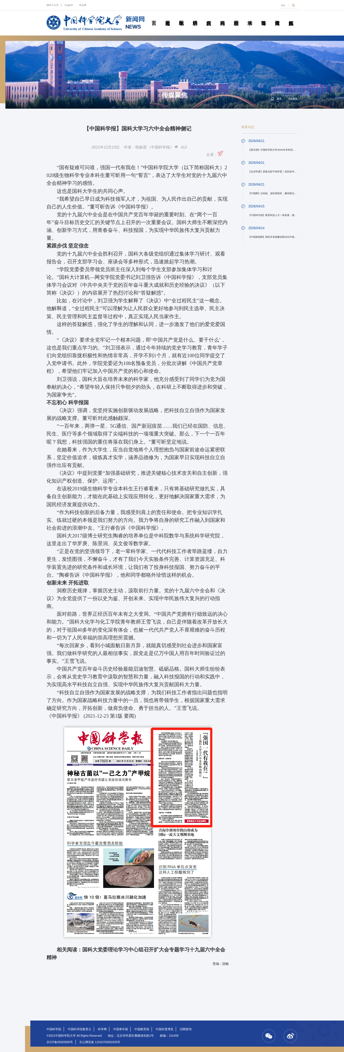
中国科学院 (53, 1029)
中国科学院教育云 (79, 1029)
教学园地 (181, 17)
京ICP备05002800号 (59, 1042)
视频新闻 (291, 17)
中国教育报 (141, 1029)
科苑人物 (222, 17)
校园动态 (236, 17)
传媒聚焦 (277, 17)
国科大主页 (52, 5)
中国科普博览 (164, 1029)
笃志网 (82, 5)
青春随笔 (263, 17)
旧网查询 (186, 1029)
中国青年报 (120, 1029)
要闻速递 (167, 17)
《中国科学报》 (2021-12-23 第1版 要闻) (91, 716)
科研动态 (195, 17)
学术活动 (249, 17)
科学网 (102, 1029)
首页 (154, 17)
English (69, 5)
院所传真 (208, 17)
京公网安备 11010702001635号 (99, 1042)
